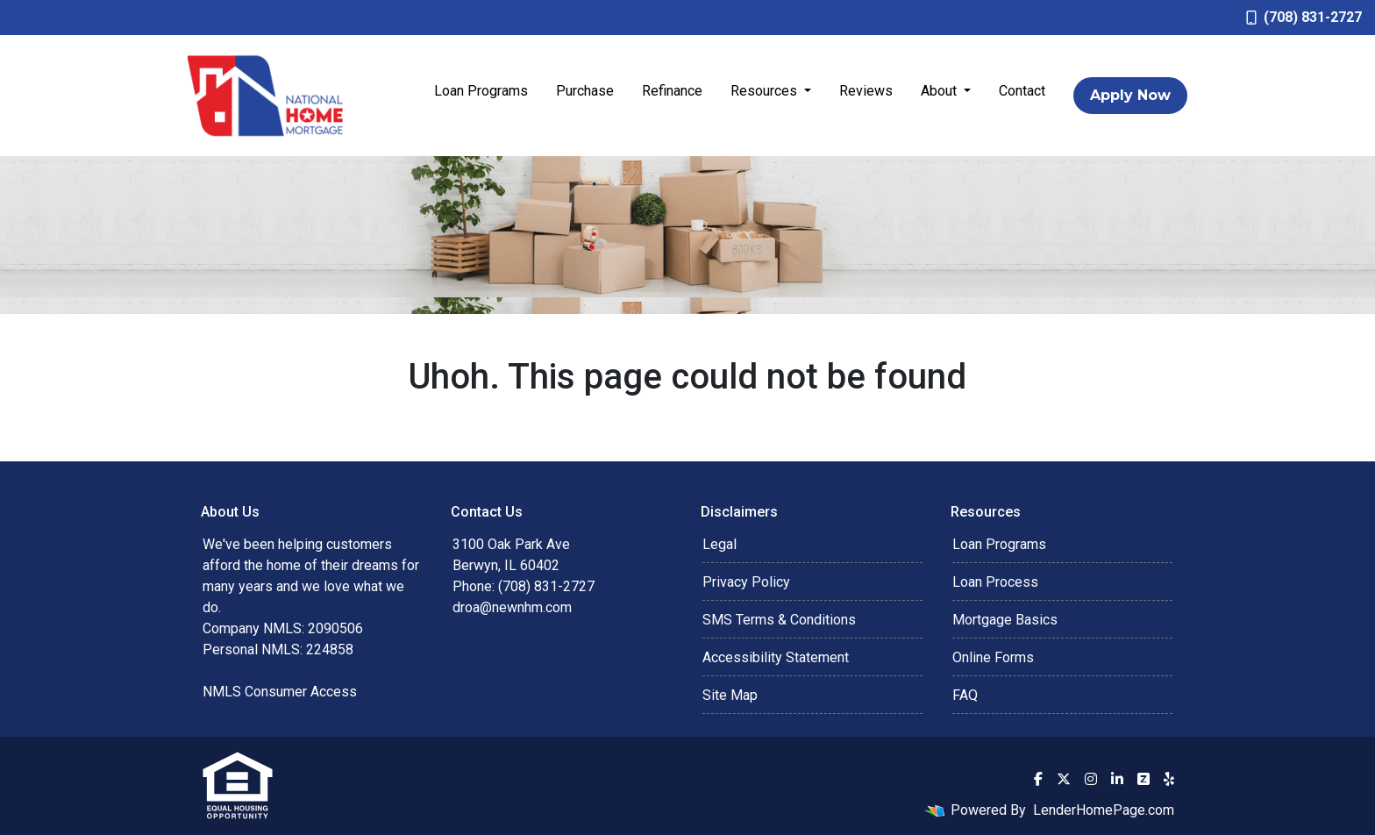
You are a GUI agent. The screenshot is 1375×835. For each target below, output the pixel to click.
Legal (719, 544)
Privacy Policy (746, 582)
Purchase (585, 90)
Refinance (672, 90)
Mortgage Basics (1005, 619)
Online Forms (993, 657)
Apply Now (1130, 95)
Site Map (730, 695)
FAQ (965, 695)
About (940, 90)
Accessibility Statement (775, 657)
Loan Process (995, 582)
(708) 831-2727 (1304, 17)
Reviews (866, 90)
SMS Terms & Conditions (779, 619)
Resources (765, 90)
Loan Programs (481, 90)
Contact (1022, 90)
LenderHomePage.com (1103, 810)
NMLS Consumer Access (280, 691)
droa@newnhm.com (512, 607)
